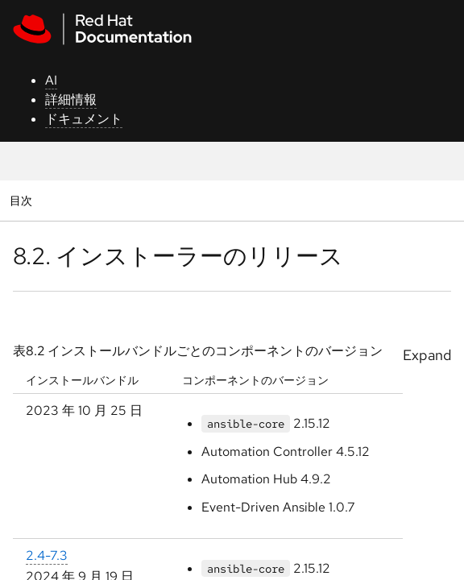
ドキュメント (83, 118)
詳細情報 (71, 99)
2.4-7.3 (47, 555)
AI (51, 80)
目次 (23, 200)
